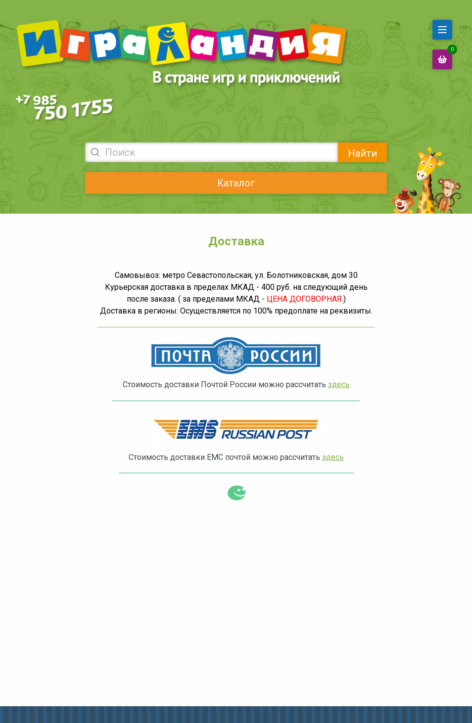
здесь (339, 384)
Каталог (236, 183)
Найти (362, 153)
